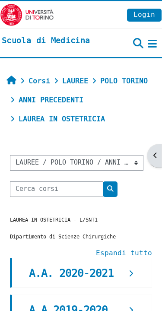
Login (144, 14)
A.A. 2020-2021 (71, 273)
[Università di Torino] (27, 14)
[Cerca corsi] (56, 189)
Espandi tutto (124, 253)
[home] (46, 41)
